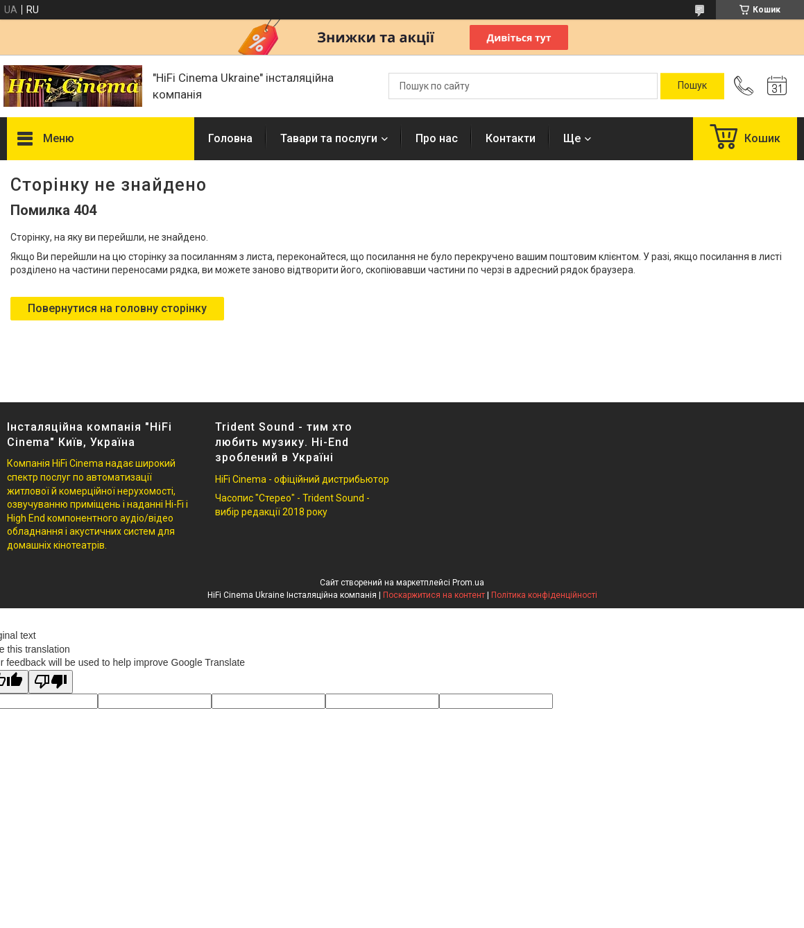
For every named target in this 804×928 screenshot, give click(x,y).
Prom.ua (468, 582)
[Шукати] (692, 86)
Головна (230, 138)
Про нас (437, 138)
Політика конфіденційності (544, 595)
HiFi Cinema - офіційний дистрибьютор (302, 479)
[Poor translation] (50, 682)
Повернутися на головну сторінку (117, 308)
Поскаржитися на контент (434, 595)
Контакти (511, 138)
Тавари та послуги (328, 138)
